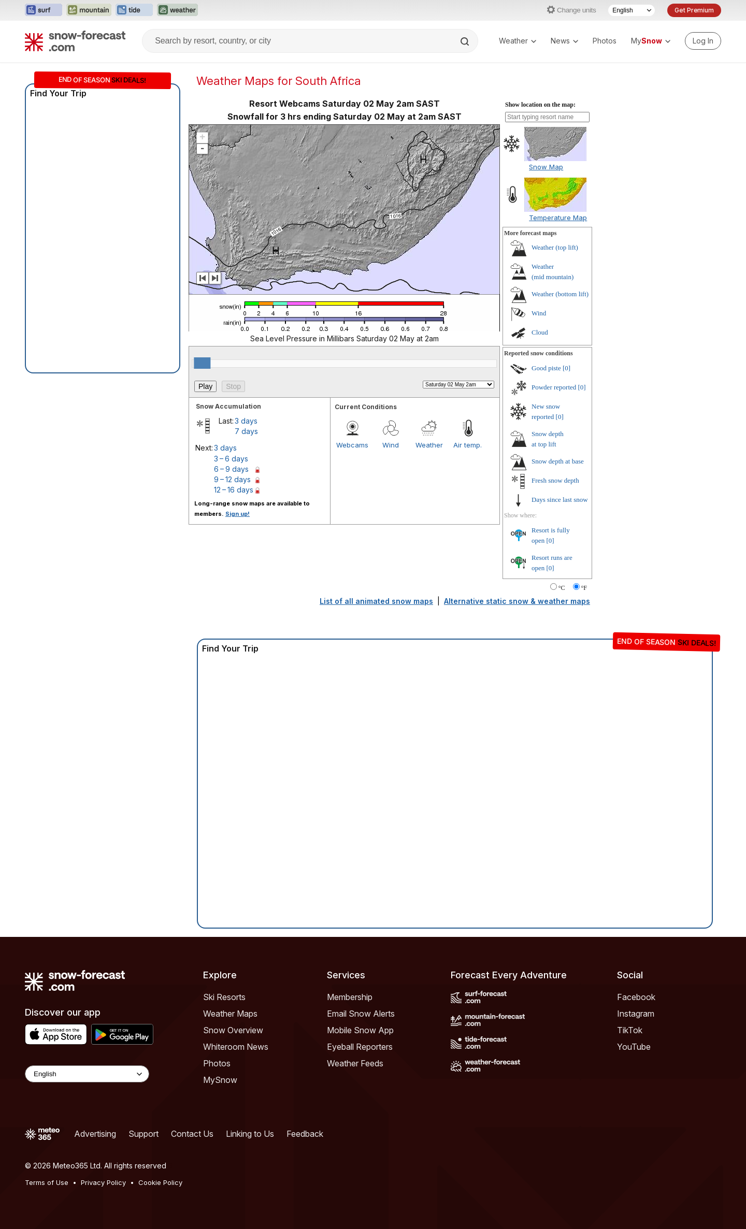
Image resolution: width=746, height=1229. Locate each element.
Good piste (546, 368)
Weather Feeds (355, 1063)
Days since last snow (560, 499)
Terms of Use (46, 1182)
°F (584, 587)
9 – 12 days (232, 479)
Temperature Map (558, 217)
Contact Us (192, 1134)
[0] (566, 368)
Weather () (555, 247)
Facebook (636, 997)
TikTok (629, 1030)
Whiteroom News (235, 1047)
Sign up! (237, 513)
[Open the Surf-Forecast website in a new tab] (43, 10)
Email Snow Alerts (361, 1013)
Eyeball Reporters (360, 1047)
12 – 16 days (233, 489)
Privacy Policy (103, 1182)
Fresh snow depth (555, 480)
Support (143, 1134)
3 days (246, 420)
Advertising (95, 1134)
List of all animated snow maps (376, 601)
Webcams (352, 445)
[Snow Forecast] (75, 41)
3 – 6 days (231, 458)
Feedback (304, 1134)
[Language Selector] (631, 10)
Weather (517, 40)
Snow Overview (233, 1030)
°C (561, 587)
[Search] (466, 41)
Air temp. (467, 445)
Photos (604, 40)
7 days (246, 431)
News (564, 40)
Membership (349, 997)
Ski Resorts (224, 997)
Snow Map (546, 167)
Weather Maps (230, 1013)
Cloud (540, 332)
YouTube (634, 1047)
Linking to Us (250, 1134)
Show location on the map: (540, 104)
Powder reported (554, 387)
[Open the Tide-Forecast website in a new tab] (134, 10)
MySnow (220, 1080)
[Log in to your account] (703, 41)
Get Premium (694, 10)
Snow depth (558, 461)
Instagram (635, 1013)
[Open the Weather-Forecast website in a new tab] (177, 10)
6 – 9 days (231, 469)
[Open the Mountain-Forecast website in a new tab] (88, 10)
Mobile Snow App (360, 1030)
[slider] (202, 363)
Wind (390, 445)
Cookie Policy (160, 1182)
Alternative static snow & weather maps (517, 601)
